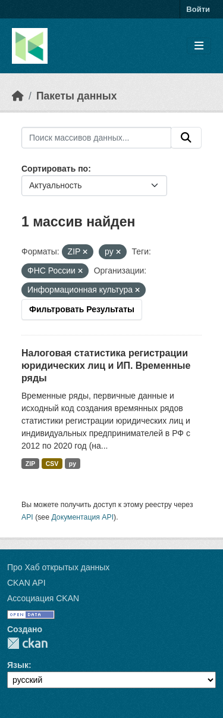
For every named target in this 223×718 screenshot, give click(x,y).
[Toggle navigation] (199, 46)
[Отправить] (186, 137)
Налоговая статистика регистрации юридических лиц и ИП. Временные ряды (105, 365)
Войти (198, 9)
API (27, 517)
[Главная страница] (18, 96)
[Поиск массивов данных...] (96, 137)
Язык (18, 665)
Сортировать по (54, 168)
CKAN (27, 643)
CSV (52, 463)
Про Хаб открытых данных (58, 567)
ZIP (30, 463)
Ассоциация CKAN (43, 598)
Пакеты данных (76, 96)
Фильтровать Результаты (81, 309)
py (72, 463)
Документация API (82, 517)
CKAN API (26, 583)
